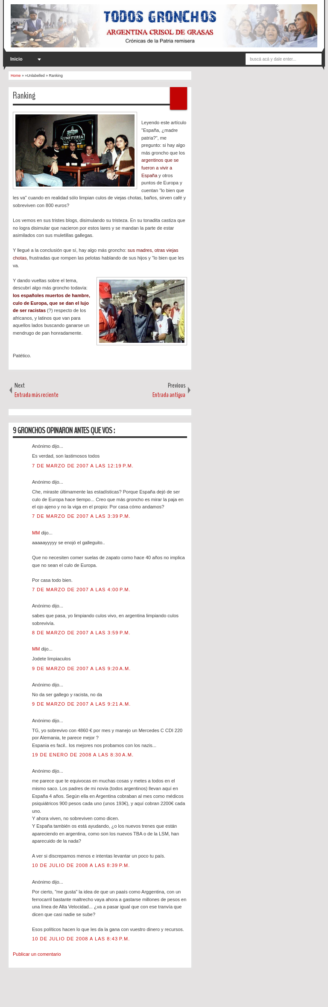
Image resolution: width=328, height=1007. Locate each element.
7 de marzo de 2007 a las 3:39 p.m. (81, 516)
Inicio (16, 58)
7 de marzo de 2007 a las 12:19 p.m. (83, 465)
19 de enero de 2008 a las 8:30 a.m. (83, 754)
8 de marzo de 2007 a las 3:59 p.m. (81, 632)
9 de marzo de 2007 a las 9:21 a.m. (81, 703)
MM (36, 532)
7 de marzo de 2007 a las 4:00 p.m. (81, 589)
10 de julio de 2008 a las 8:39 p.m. (81, 865)
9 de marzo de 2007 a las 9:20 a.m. (81, 668)
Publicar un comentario (37, 954)
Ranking (24, 95)
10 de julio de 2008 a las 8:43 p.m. (81, 938)
